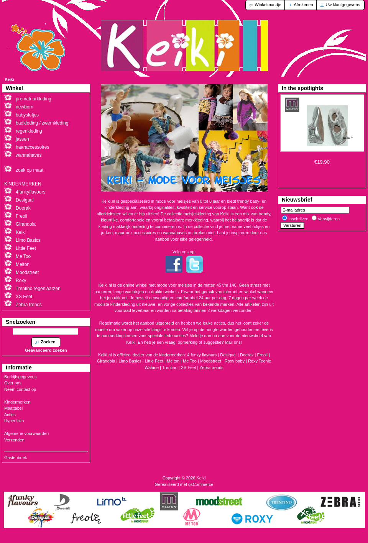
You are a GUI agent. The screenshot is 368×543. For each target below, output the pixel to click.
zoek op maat (29, 170)
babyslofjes (27, 115)
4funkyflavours (30, 192)
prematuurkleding (33, 99)
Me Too (190, 361)
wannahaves (28, 155)
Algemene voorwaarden (26, 433)
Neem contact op (20, 389)
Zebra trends (211, 367)
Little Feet (154, 361)
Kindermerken (17, 402)
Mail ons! (233, 342)
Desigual (25, 200)
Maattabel (13, 408)
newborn (24, 107)
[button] (265, 5)
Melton (173, 361)
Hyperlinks (14, 420)
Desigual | (230, 355)
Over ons (12, 383)
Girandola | (108, 361)
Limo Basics (28, 240)
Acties (10, 414)
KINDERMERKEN (22, 184)
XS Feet (188, 367)
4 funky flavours (202, 355)
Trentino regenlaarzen (38, 288)
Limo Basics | (131, 361)
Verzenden (14, 440)
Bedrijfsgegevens (20, 376)
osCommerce (200, 484)
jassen (22, 139)
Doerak (246, 355)
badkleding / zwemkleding (42, 123)
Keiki (9, 79)
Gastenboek (15, 457)
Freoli (262, 355)
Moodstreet (210, 361)
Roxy (21, 280)
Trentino (169, 367)
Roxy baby (235, 361)
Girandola (26, 224)
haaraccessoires (32, 147)
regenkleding (29, 131)
